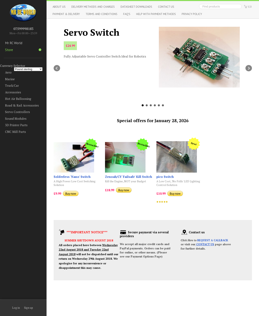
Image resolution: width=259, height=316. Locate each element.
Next (248, 68)
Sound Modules (16, 118)
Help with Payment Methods (156, 14)
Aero (8, 72)
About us (59, 7)
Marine (10, 79)
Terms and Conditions (101, 14)
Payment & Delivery (66, 14)
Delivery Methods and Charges (93, 7)
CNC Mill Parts (15, 132)
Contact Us (166, 7)
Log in (16, 308)
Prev (57, 68)
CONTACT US (204, 244)
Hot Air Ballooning (18, 99)
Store (23, 50)
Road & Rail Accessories (22, 105)
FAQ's (126, 14)
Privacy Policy (192, 14)
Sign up (28, 308)
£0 (250, 7)
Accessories (13, 92)
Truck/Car (12, 85)
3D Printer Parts (16, 125)
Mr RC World (13, 43)
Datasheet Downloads (136, 7)
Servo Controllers (17, 112)
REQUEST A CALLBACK (212, 240)
